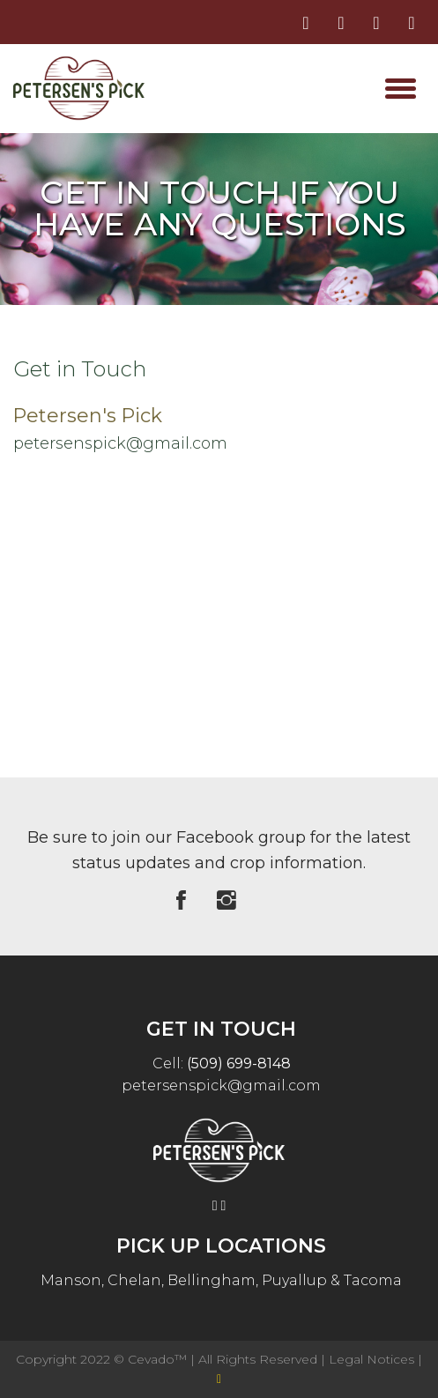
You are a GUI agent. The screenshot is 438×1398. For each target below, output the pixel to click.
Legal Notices (373, 1359)
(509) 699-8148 (239, 1063)
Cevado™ (159, 1359)
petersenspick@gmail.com (120, 443)
